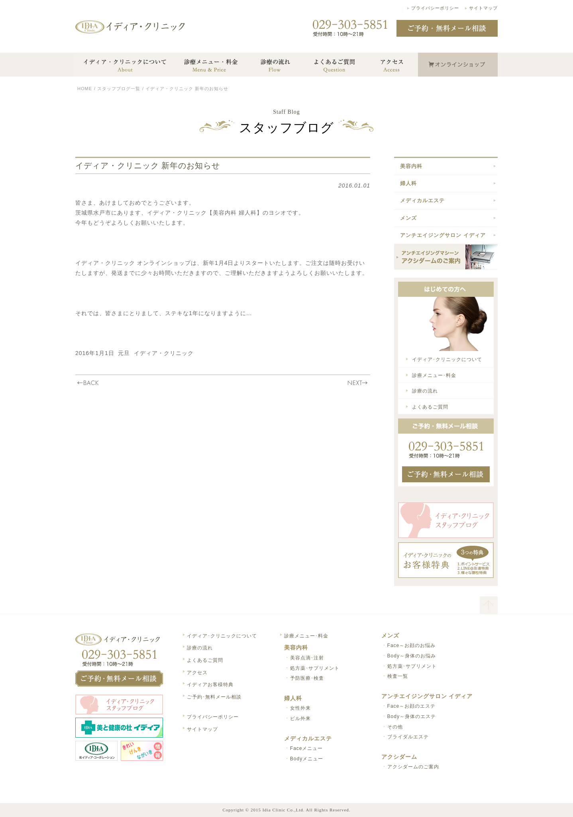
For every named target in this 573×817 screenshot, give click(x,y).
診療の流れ (425, 391)
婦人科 (408, 183)
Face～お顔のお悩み (411, 645)
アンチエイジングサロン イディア (443, 235)
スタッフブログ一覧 (118, 88)
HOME (84, 88)
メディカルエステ (422, 200)
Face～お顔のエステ (411, 706)
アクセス (197, 672)
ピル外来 (300, 718)
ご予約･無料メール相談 (214, 697)
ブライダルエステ (408, 737)
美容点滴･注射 (307, 658)
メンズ (408, 218)
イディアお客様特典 (210, 684)
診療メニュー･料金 (434, 375)
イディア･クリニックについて (447, 359)
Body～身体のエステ (411, 716)
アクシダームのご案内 (413, 767)
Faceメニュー (306, 748)
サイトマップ (483, 8)
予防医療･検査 (307, 678)
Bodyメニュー (306, 759)
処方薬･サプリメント (314, 668)
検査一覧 (397, 676)
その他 (395, 727)
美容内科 (411, 166)
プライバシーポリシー (435, 8)
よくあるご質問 (430, 407)
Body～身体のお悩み (411, 656)
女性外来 (300, 708)
